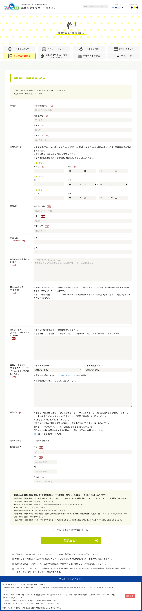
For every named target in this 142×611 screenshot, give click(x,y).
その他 (58, 434)
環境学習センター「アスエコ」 (30, 6)
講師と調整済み (41, 440)
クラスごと (47, 434)
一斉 (37, 434)
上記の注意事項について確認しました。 (71, 530)
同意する (129, 596)
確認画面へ (71, 540)
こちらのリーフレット (67, 375)
